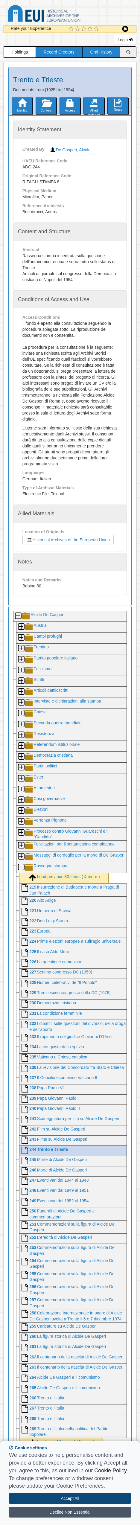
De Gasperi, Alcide (70, 150)
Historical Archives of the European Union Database (61, 14)
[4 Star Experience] (91, 29)
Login (125, 39)
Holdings (20, 52)
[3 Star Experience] (84, 29)
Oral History (101, 52)
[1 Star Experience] (72, 29)
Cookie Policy (110, 1471)
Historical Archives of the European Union (68, 540)
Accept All (70, 1498)
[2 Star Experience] (78, 29)
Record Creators (59, 52)
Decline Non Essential (70, 1512)
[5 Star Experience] (97, 29)
